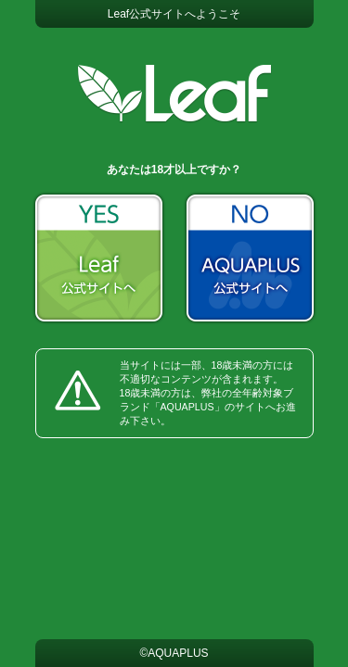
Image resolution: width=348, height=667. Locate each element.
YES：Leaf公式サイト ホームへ (99, 258)
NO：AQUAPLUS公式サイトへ (250, 258)
